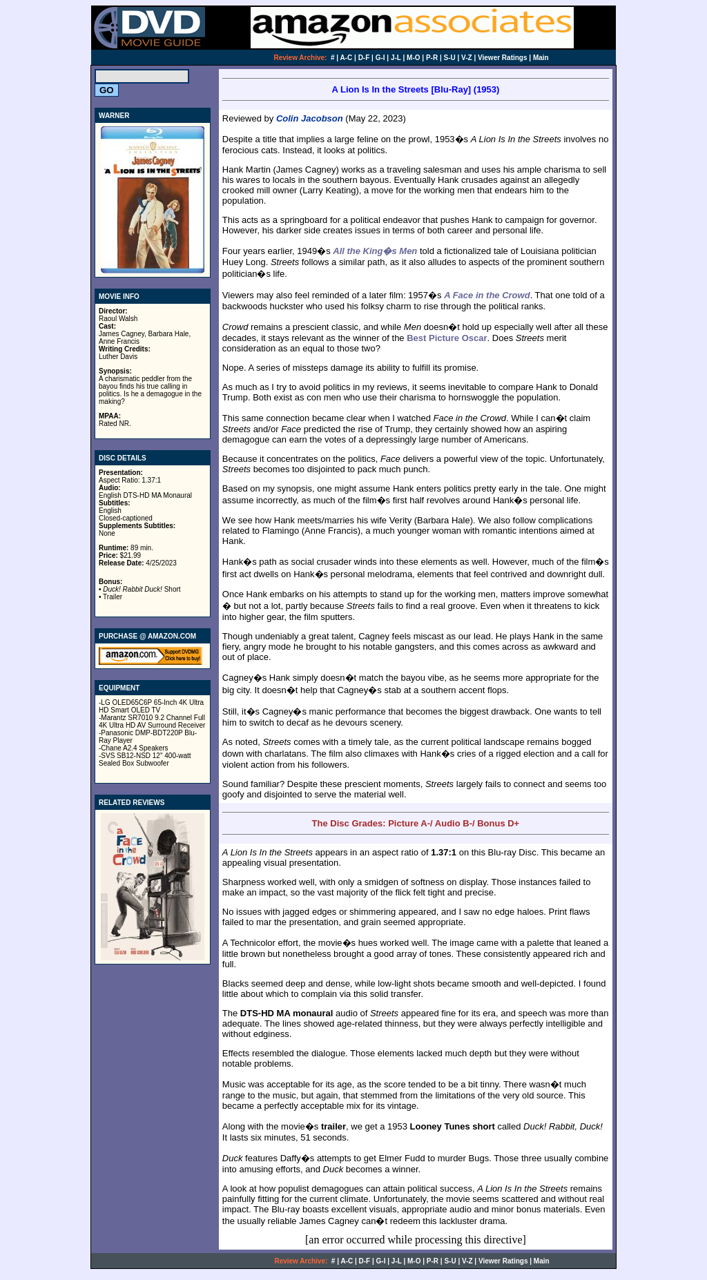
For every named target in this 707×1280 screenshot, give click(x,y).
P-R (432, 57)
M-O (413, 57)
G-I (380, 57)
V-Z (466, 57)
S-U (450, 57)
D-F (364, 57)
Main (541, 57)
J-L (396, 57)
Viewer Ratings (502, 57)
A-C (346, 57)
